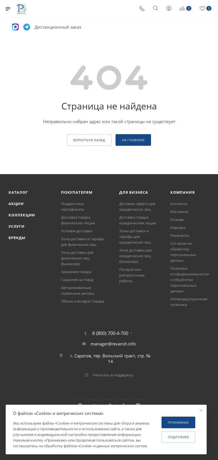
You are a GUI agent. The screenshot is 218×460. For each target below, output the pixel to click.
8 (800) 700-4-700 (110, 333)
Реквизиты (179, 235)
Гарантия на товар (77, 279)
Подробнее (178, 437)
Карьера (177, 227)
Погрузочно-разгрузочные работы (131, 275)
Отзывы (177, 219)
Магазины (179, 211)
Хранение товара (76, 271)
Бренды (17, 237)
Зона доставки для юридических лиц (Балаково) (135, 256)
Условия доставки (76, 230)
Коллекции (22, 215)
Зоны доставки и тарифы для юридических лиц (135, 236)
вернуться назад (89, 140)
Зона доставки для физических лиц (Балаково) (77, 258)
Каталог (18, 192)
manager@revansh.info (113, 344)
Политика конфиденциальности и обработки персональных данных (189, 280)
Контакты (178, 203)
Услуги (17, 226)
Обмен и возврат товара (82, 301)
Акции (16, 203)
